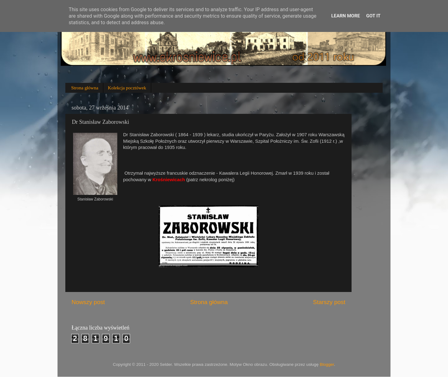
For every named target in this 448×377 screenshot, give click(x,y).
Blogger (327, 364)
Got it (373, 16)
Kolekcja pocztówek (127, 87)
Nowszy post (88, 302)
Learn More (345, 16)
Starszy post (329, 302)
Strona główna (84, 87)
